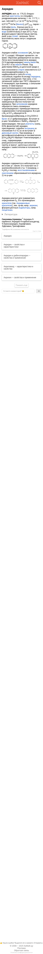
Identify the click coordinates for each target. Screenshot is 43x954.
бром (4, 119)
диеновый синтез (10, 133)
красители (7, 203)
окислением (7, 173)
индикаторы (24, 208)
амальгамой (30, 62)
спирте (21, 70)
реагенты (29, 124)
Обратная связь (21, 950)
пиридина (35, 76)
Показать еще (21, 285)
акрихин (33, 205)
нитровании (22, 104)
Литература (10, 214)
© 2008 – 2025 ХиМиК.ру (21, 946)
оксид (28, 74)
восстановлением (26, 170)
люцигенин (7, 210)
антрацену (29, 128)
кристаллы (15, 16)
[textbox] (18, 291)
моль (13, 27)
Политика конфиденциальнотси (21, 952)
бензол (20, 24)
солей (15, 36)
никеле (18, 64)
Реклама (21, 948)
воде (4, 32)
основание (23, 53)
